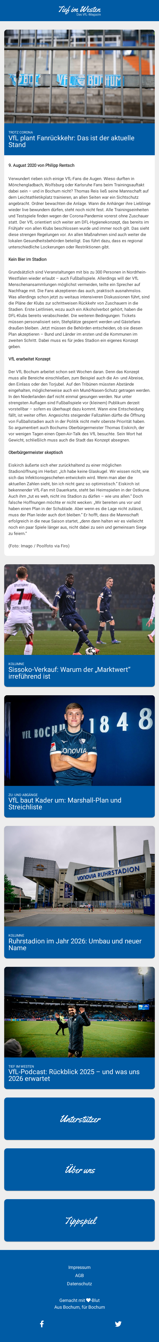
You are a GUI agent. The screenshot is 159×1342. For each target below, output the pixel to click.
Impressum (79, 1267)
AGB (79, 1275)
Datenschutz (79, 1283)
